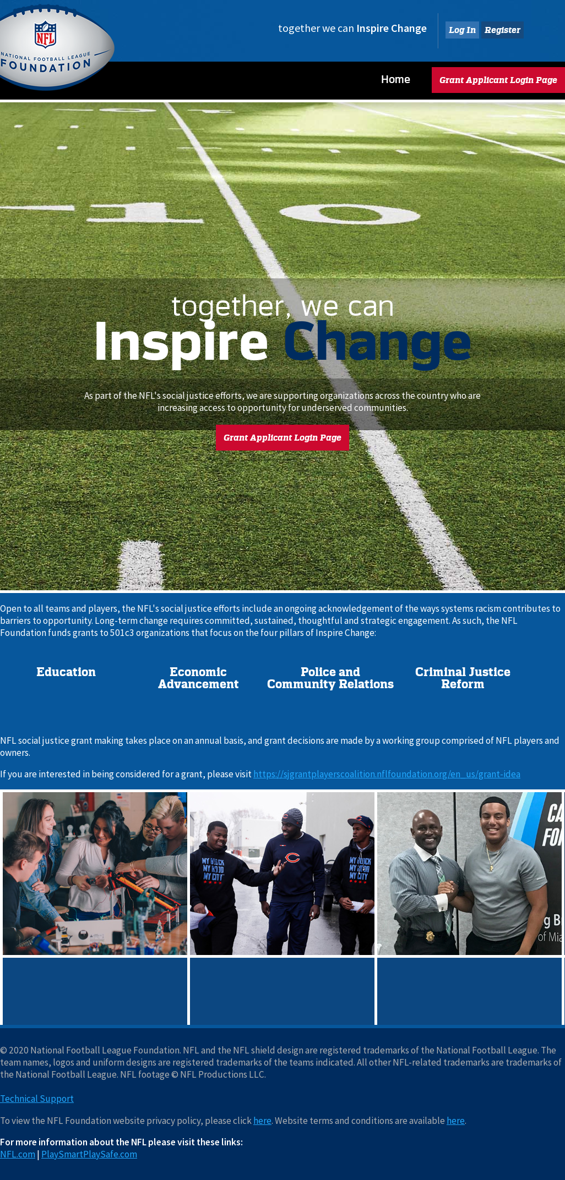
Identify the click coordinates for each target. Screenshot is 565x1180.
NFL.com (17, 1154)
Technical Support (37, 1099)
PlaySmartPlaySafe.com (89, 1154)
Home (395, 79)
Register (502, 30)
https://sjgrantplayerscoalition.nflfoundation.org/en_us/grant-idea (386, 774)
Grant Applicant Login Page (498, 80)
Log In (462, 30)
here (262, 1121)
